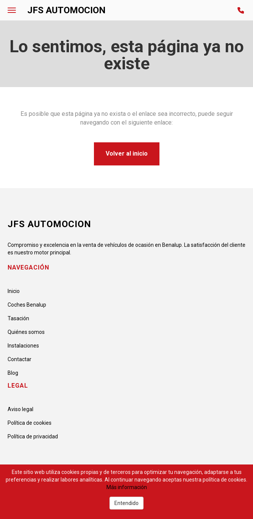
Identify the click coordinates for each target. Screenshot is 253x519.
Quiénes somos (26, 332)
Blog (13, 373)
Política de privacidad (33, 436)
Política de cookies (30, 423)
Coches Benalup (27, 305)
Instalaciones (23, 346)
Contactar (19, 359)
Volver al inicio (127, 153)
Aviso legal (20, 409)
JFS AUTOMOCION (66, 10)
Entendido (126, 503)
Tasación (18, 318)
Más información (126, 487)
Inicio (14, 291)
